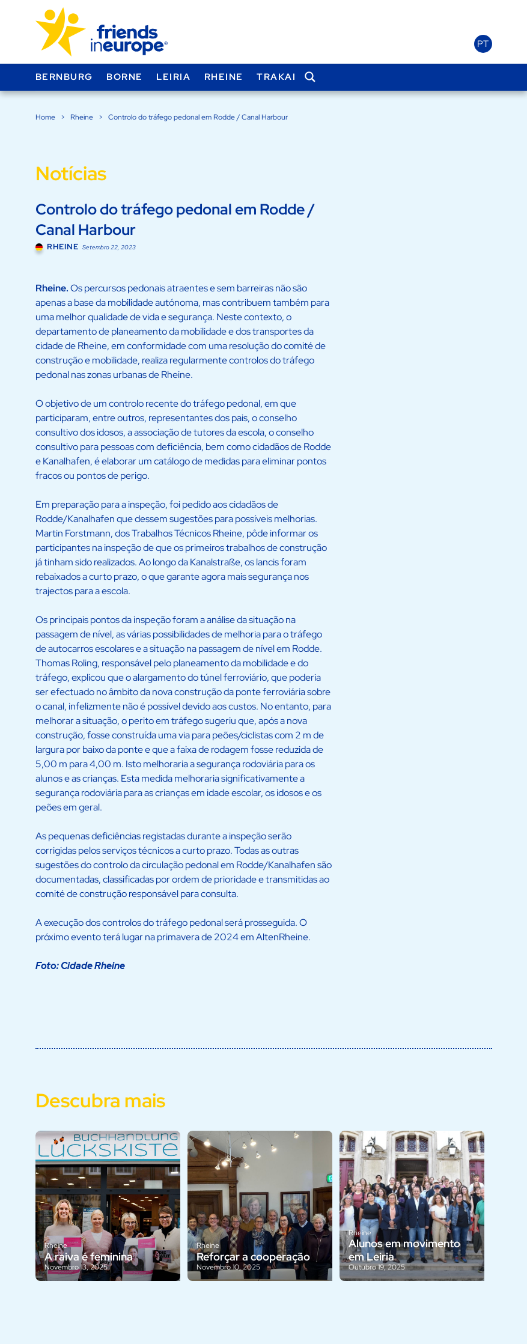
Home (45, 117)
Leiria (173, 77)
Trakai (276, 77)
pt (483, 44)
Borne (124, 77)
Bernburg (64, 77)
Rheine (223, 77)
